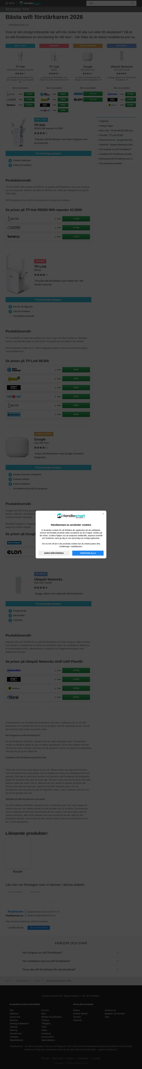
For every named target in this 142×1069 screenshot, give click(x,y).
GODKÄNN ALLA (88, 553)
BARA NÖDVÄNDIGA (54, 553)
